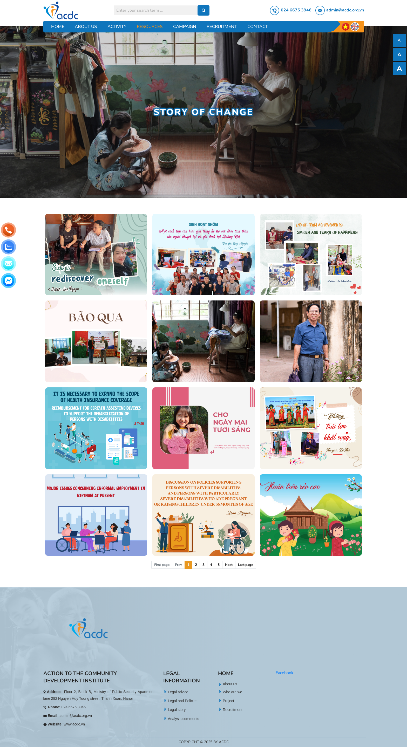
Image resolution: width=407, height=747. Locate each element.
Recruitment (222, 27)
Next (229, 565)
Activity (116, 27)
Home (57, 27)
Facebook (284, 673)
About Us (86, 27)
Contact (257, 27)
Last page (245, 565)
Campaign (184, 27)
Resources (150, 27)
